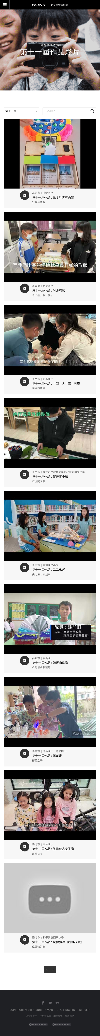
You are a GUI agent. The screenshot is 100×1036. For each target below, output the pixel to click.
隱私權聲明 (31, 1016)
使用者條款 (45, 1016)
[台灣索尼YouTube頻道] (50, 1003)
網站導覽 (58, 1016)
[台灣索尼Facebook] (43, 1003)
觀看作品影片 (50, 121)
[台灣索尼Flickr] (57, 1003)
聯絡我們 (69, 1016)
